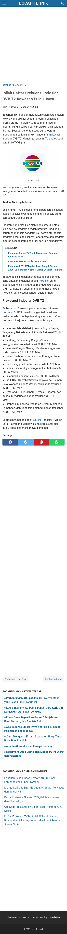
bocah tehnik (33, 3)
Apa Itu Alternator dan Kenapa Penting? (29, 746)
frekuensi (54, 134)
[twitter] (25, 442)
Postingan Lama (53, 679)
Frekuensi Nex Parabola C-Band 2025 (27, 261)
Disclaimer (55, 917)
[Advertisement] (33, 45)
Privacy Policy (40, 917)
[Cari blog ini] (63, 3)
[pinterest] (41, 442)
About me (11, 917)
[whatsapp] (57, 442)
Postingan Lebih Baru (15, 679)
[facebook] (10, 442)
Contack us (25, 917)
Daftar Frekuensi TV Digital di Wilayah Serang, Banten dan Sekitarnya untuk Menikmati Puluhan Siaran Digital (32, 820)
